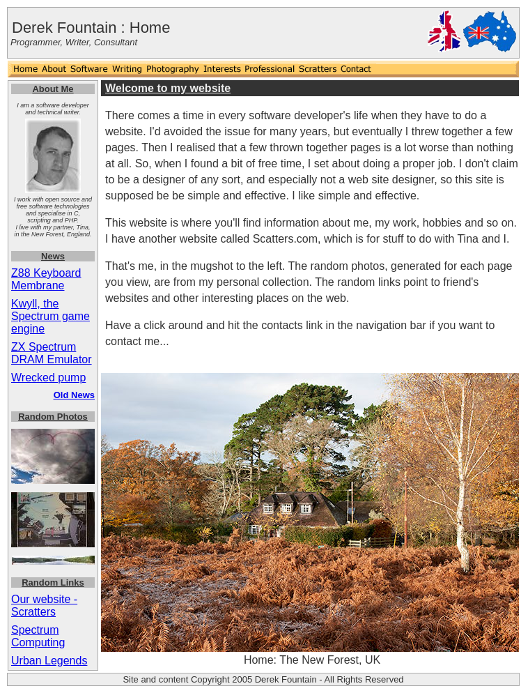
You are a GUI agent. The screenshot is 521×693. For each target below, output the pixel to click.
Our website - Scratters (44, 605)
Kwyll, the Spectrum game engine (50, 316)
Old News (74, 395)
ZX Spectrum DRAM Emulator (51, 353)
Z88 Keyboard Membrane (46, 279)
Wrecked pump (48, 377)
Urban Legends (49, 661)
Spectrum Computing (38, 636)
